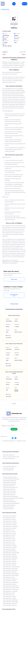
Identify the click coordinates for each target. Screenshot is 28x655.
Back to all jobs (5, 9)
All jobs (14, 403)
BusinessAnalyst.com (14, 295)
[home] (3, 4)
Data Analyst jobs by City (8, 609)
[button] (14, 3)
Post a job (24, 3)
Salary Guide (14, 279)
